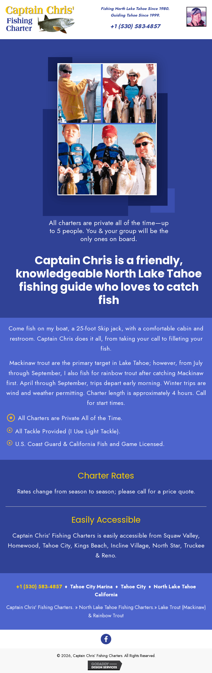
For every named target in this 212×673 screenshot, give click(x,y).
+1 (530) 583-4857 (135, 26)
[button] (106, 639)
